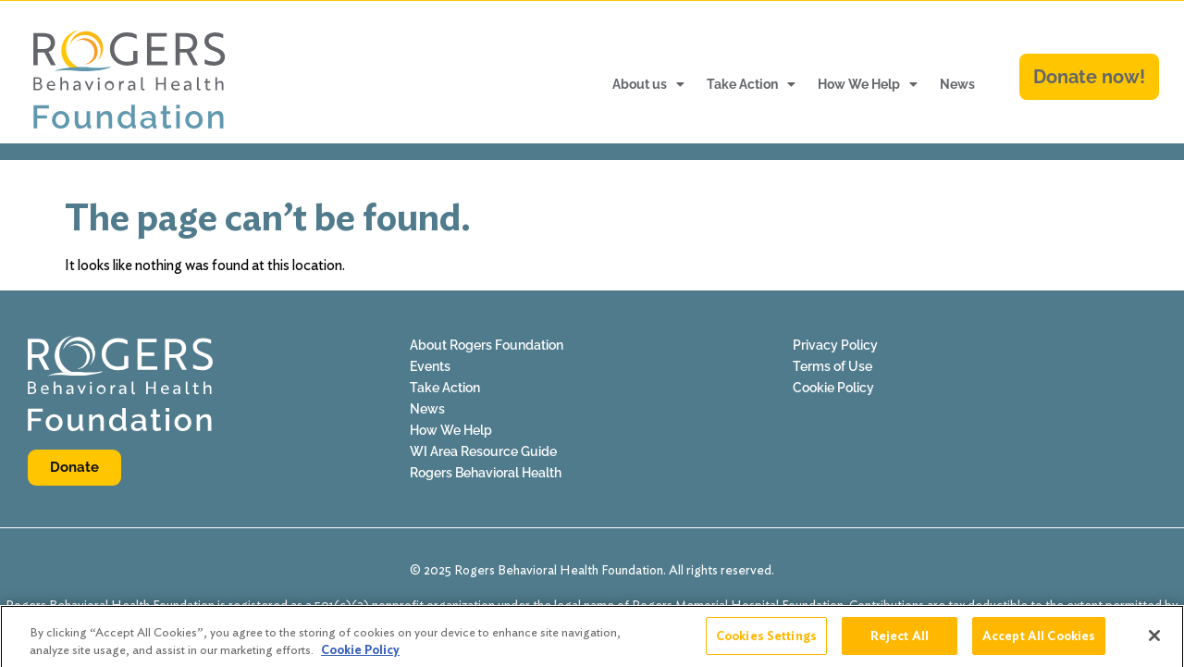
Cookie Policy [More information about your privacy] (360, 656)
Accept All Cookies (1038, 642)
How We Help (868, 84)
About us (648, 84)
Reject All (899, 642)
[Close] (1154, 642)
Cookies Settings (766, 642)
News (957, 84)
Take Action (751, 84)
